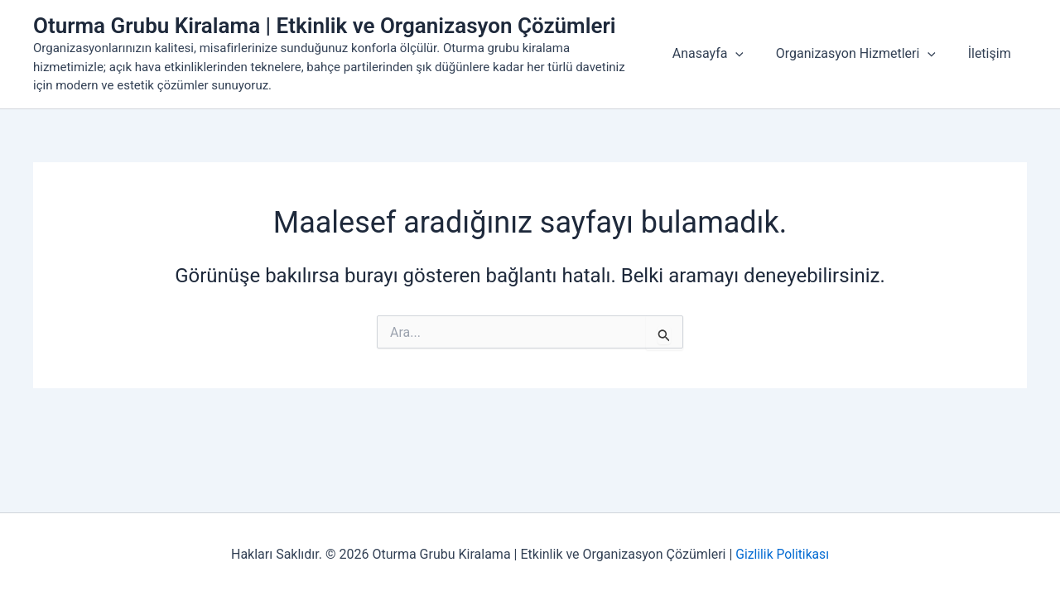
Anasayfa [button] (721, 54)
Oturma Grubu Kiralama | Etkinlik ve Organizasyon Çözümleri (324, 25)
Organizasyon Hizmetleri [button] (864, 54)
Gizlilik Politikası (782, 554)
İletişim (992, 53)
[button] (749, 54)
